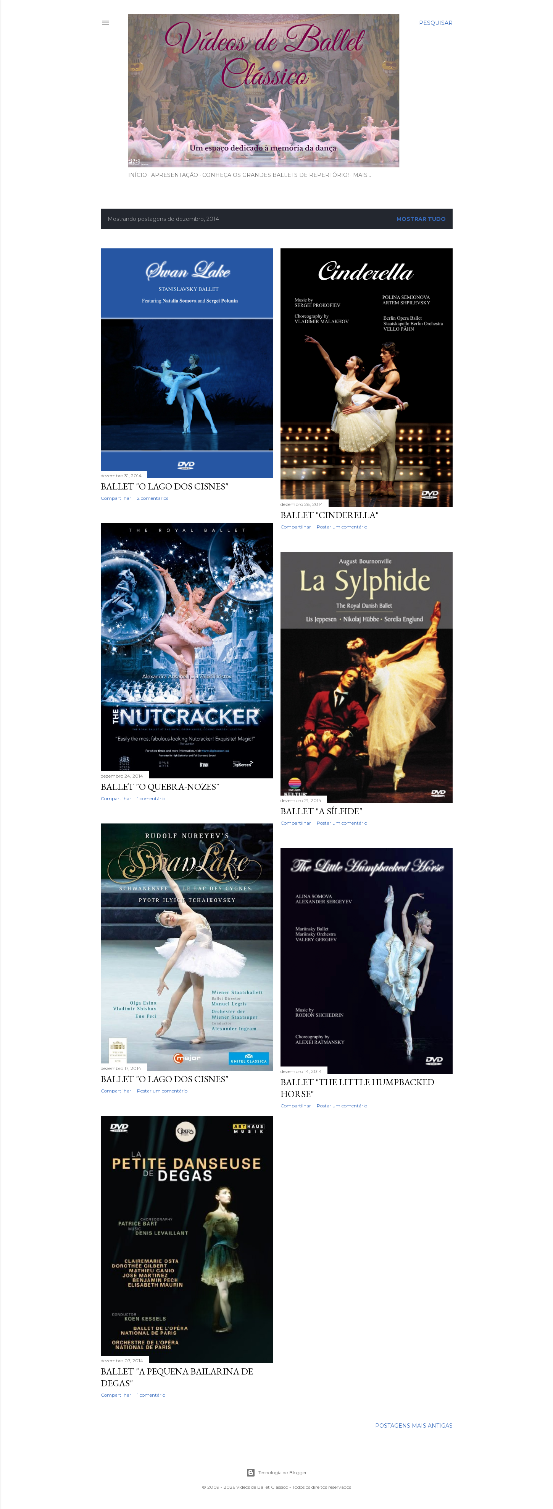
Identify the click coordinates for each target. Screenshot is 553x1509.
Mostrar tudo (421, 219)
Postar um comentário (342, 527)
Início (137, 175)
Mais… (362, 175)
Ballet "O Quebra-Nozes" (160, 787)
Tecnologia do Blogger (276, 1472)
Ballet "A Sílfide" (321, 811)
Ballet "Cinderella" (330, 515)
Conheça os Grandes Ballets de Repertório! (275, 175)
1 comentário (151, 798)
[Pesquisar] (436, 23)
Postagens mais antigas (414, 1425)
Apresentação (174, 175)
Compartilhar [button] (116, 498)
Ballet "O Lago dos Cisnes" (164, 486)
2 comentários (152, 498)
